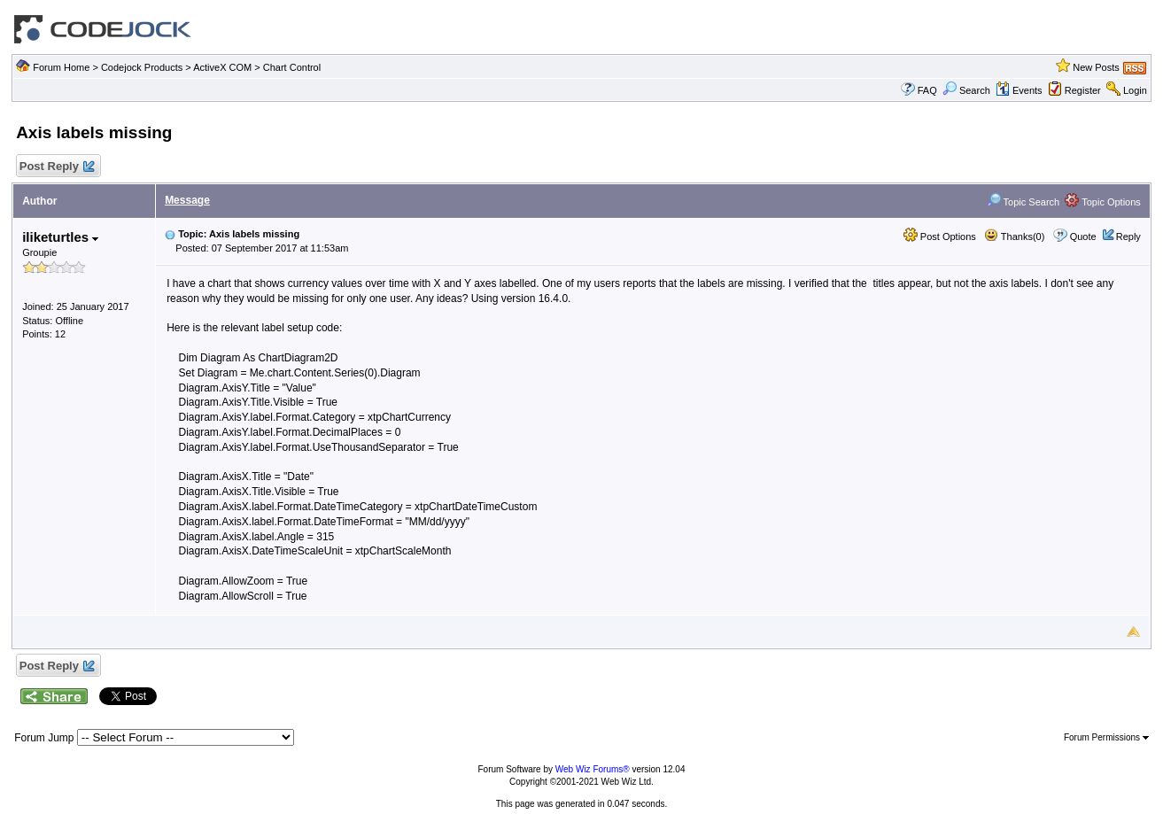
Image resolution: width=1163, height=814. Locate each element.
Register (1083, 90)
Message (187, 200)
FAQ (927, 90)
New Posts (1096, 67)
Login (1135, 90)
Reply (1128, 236)
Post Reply (56, 166)
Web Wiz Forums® (592, 769)
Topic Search (1023, 202)
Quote (1083, 236)
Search (966, 90)
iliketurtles (60, 236)
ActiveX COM (222, 67)
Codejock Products (141, 67)
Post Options (939, 236)
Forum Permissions (1106, 737)
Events (1019, 90)
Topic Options (1103, 202)
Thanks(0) (1014, 236)
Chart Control (292, 67)
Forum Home (61, 67)
